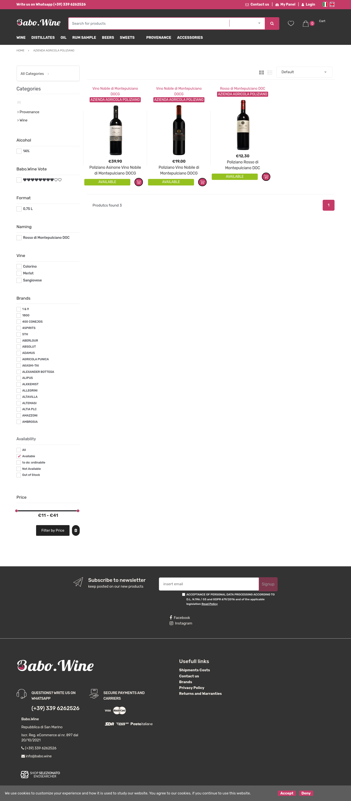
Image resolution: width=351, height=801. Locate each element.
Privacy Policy (191, 688)
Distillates (43, 37)
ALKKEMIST (30, 384)
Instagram (181, 623)
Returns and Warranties (200, 693)
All (24, 450)
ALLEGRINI (30, 390)
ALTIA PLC (29, 409)
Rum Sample (84, 37)
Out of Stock (31, 475)
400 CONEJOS (32, 321)
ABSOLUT (29, 346)
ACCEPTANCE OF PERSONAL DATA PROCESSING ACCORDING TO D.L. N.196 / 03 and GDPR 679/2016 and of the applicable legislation (230, 599)
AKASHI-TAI (30, 365)
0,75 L (28, 209)
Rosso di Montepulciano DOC (242, 89)
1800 (26, 315)
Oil (64, 37)
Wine (21, 37)
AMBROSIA (30, 422)
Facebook (180, 618)
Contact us (257, 4)
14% (26, 151)
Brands (185, 682)
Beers (108, 37)
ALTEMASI (29, 403)
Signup (268, 584)
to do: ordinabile (33, 462)
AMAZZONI (30, 415)
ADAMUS (28, 353)
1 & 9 (25, 309)
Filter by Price (52, 530)
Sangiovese (32, 280)
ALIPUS (27, 378)
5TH (25, 334)
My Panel (285, 4)
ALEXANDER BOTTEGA (38, 372)
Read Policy (210, 604)
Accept (286, 793)
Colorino (30, 266)
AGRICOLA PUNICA (35, 359)
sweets (127, 37)
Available (28, 456)
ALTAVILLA (30, 397)
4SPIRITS (29, 328)
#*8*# (28, 180)
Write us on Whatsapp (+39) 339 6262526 (51, 4)
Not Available (31, 469)
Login (308, 4)
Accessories (190, 37)
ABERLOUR (30, 340)
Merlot (28, 273)
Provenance (158, 37)
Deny (306, 793)
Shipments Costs (194, 670)
